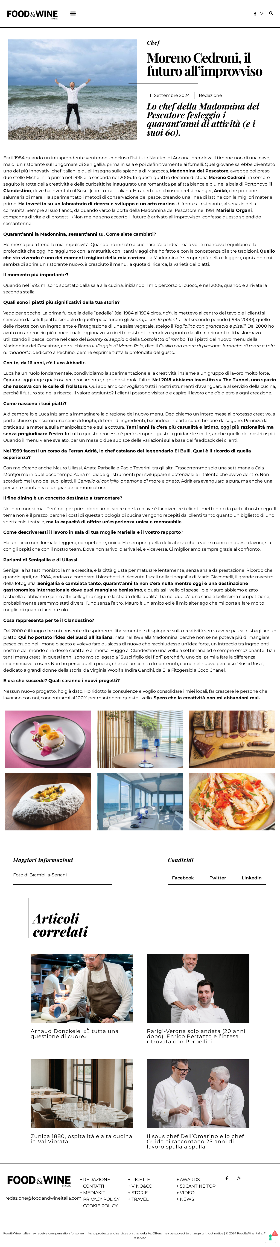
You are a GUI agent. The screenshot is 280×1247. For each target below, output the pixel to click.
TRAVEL (140, 1199)
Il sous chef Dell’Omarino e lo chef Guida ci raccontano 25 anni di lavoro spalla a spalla (195, 1141)
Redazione (210, 95)
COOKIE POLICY (100, 1205)
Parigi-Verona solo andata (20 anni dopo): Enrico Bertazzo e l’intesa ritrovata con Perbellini (196, 1036)
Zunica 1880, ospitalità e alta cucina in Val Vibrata (81, 1139)
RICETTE (141, 1179)
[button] (73, 13)
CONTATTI (93, 1186)
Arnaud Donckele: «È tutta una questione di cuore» (75, 1034)
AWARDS (190, 1179)
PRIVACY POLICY (101, 1199)
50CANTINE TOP (197, 1186)
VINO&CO (142, 1186)
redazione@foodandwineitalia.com (43, 1198)
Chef (153, 42)
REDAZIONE (96, 1179)
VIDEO (187, 1192)
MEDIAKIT (94, 1192)
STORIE (140, 1192)
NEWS (187, 1199)
